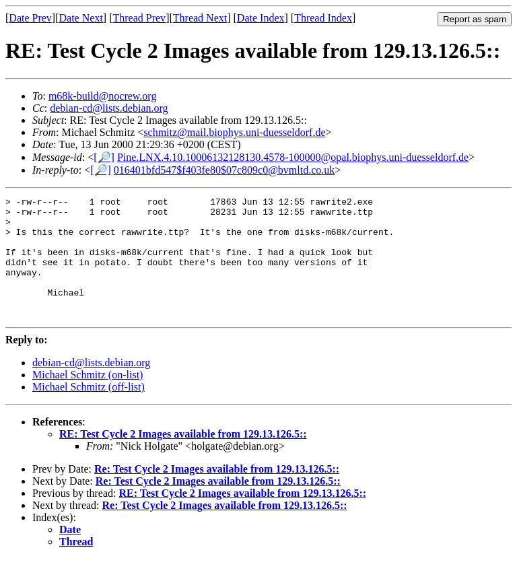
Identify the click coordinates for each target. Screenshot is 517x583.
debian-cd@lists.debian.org (109, 108)
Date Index (261, 18)
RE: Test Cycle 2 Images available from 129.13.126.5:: (183, 458)
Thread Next (200, 18)
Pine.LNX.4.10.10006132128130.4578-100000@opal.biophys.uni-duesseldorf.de (293, 157)
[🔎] (104, 157)
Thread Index (323, 18)
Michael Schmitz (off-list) (88, 411)
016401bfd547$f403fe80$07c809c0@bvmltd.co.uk (224, 170)
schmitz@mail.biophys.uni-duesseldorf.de (234, 132)
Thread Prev (139, 18)
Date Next (81, 18)
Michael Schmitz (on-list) (87, 399)
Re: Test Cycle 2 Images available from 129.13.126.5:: (216, 493)
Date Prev (30, 18)
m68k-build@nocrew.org (102, 96)
